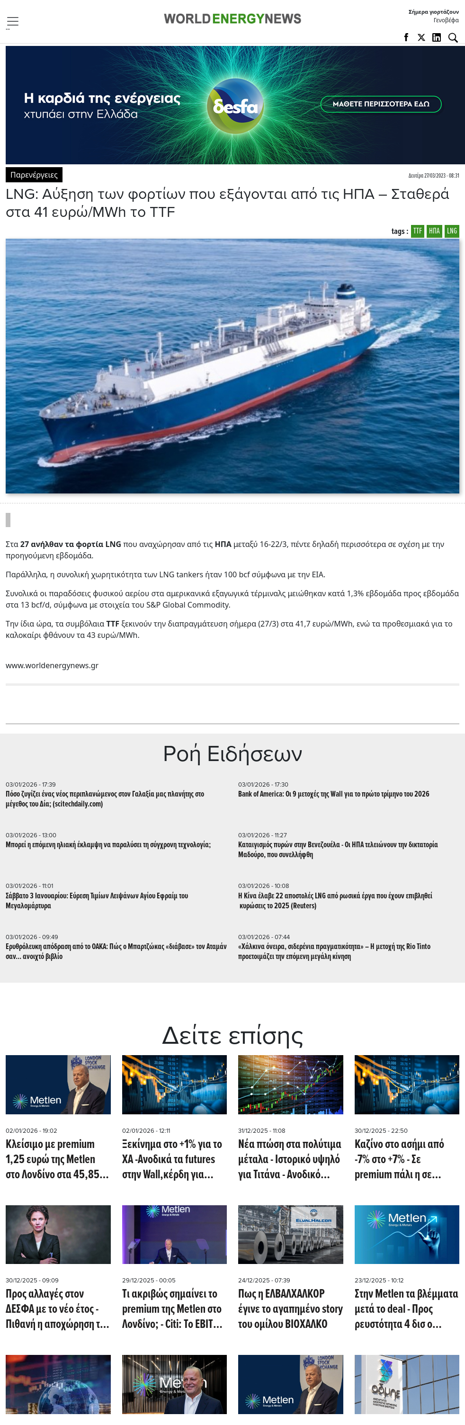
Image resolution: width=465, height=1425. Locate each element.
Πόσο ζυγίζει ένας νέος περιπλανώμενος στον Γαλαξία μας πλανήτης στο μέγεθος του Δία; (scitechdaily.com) (105, 799)
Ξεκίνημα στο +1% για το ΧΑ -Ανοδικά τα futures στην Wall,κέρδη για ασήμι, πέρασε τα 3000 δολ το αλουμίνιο (172, 1160)
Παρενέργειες (34, 175)
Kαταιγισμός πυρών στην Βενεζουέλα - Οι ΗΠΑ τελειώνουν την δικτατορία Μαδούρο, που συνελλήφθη (338, 850)
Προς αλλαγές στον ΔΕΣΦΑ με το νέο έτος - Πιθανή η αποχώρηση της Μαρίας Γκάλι (57, 1309)
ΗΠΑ (434, 231)
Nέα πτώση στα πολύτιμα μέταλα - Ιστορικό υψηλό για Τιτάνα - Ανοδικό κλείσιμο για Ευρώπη (289, 1160)
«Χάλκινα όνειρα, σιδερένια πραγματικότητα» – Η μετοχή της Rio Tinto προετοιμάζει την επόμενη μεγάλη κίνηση (334, 952)
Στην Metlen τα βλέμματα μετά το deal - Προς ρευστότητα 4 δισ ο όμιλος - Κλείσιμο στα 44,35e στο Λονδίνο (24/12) (406, 1309)
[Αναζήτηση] (453, 38)
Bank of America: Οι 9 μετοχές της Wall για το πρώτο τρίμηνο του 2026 (333, 794)
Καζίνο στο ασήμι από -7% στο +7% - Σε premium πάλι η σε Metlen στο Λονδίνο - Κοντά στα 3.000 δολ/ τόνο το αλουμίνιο (399, 1160)
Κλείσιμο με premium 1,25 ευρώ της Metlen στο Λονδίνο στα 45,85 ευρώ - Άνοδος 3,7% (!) (53, 1160)
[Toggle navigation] (16, 21)
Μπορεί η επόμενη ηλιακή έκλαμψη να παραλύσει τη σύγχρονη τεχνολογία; (108, 845)
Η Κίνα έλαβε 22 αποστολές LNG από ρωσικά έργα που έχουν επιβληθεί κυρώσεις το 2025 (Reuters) (335, 901)
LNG (452, 231)
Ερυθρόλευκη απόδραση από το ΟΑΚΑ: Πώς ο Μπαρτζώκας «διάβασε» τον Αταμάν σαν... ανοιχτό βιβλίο (116, 952)
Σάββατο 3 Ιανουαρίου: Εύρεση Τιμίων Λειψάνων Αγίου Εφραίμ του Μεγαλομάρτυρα (97, 901)
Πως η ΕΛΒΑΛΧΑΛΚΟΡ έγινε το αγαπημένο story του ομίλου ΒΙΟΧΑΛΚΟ (290, 1309)
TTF (417, 231)
